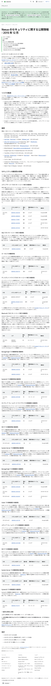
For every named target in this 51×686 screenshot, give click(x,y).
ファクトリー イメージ (6, 665)
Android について (5, 678)
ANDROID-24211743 (16, 520)
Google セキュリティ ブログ (24, 663)
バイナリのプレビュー (6, 663)
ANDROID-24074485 (16, 543)
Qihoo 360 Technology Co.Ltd (11, 142)
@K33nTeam (13, 155)
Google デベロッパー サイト (8, 60)
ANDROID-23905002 (16, 420)
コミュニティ (13, 678)
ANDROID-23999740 (16, 464)
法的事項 (19, 678)
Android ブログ (21, 661)
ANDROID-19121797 (15, 605)
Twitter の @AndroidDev (23, 659)
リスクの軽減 (11, 84)
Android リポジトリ (6, 657)
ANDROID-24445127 (16, 374)
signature (5, 358)
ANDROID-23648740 (16, 249)
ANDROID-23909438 (15, 397)
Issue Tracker (37, 670)
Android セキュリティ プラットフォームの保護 (13, 82)
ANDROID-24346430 (15, 486)
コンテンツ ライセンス (24, 647)
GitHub (3, 670)
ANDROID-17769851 (15, 219)
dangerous (23, 574)
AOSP (3, 24)
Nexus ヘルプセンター (39, 661)
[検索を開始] (31, 1)
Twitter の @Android (22, 657)
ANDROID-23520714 (15, 271)
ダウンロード (4, 661)
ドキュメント (5, 5)
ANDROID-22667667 (16, 565)
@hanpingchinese (24, 146)
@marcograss (42, 155)
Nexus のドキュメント (7, 625)
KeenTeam (6, 139)
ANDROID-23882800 (15, 216)
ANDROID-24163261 (15, 301)
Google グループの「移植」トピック (25, 673)
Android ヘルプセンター (40, 657)
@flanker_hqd (25, 139)
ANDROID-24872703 (16, 443)
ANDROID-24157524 (15, 228)
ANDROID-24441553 (15, 223)
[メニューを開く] (2, 1)
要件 (2, 659)
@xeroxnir (11, 163)
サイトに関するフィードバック (41, 678)
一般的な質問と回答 (8, 63)
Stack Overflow (38, 668)
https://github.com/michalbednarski (21, 148)
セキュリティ (15, 24)
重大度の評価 (14, 75)
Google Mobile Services (39, 665)
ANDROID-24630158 (15, 212)
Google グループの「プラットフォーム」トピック (25, 666)
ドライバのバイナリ (6, 668)
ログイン (47, 1)
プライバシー (31, 678)
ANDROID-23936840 (16, 584)
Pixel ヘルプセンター (39, 659)
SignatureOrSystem (15, 358)
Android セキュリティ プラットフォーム (16, 96)
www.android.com (38, 663)
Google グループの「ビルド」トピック (25, 669)
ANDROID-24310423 (15, 491)
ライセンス (24, 678)
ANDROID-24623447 (15, 496)
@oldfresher (34, 142)
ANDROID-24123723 (16, 369)
